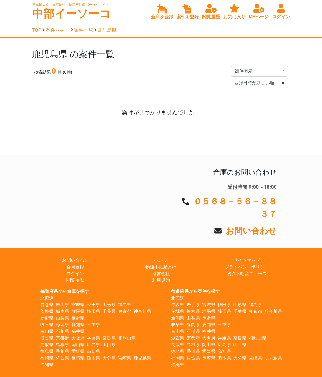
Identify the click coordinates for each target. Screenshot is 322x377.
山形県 (109, 304)
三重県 (93, 324)
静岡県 (62, 324)
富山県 (47, 331)
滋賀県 (47, 338)
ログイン (75, 273)
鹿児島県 (107, 30)
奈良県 (109, 338)
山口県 (109, 344)
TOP (36, 30)
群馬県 (78, 311)
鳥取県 (47, 344)
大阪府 (78, 338)
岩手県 (62, 304)
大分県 (109, 358)
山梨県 (62, 318)
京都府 (62, 338)
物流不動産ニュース (247, 273)
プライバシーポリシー (247, 267)
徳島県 (47, 351)
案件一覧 (83, 30)
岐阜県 (47, 324)
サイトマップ (246, 260)
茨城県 (47, 311)
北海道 (47, 298)
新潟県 (47, 318)
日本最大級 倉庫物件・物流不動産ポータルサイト (70, 5)
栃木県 (62, 311)
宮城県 (78, 304)
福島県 (124, 304)
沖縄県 (47, 364)
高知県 (93, 351)
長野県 (78, 318)
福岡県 (47, 358)
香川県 (62, 351)
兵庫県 (93, 338)
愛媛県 (78, 351)
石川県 (62, 331)
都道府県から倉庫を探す (64, 291)
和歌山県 (127, 338)
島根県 (62, 344)
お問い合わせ (251, 231)
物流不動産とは (161, 267)
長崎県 (78, 358)
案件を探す (57, 30)
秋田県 (93, 304)
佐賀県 (62, 358)
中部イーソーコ (71, 13)
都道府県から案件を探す (195, 291)
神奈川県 (142, 311)
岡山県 (78, 344)
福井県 (78, 331)
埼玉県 (93, 311)
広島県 (93, 344)
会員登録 (75, 267)
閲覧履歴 (75, 280)
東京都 (124, 311)
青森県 (47, 304)
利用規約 (161, 280)
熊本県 (93, 358)
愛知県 (78, 324)
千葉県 (109, 311)
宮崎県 (124, 358)
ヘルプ (161, 260)
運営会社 (161, 273)
